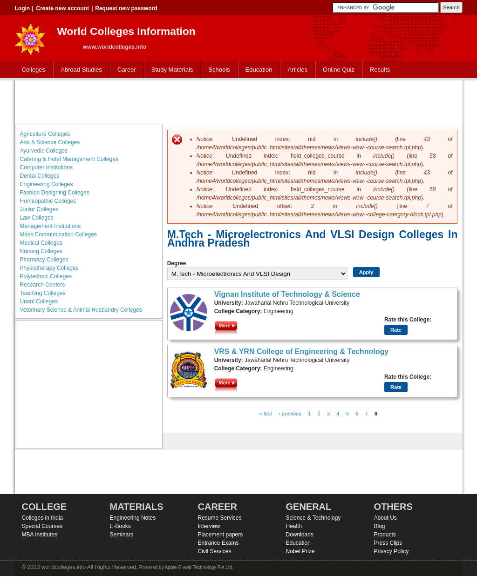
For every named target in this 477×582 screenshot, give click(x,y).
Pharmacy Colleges (44, 259)
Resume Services (220, 518)
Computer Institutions (46, 167)
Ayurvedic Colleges (44, 150)
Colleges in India (42, 518)
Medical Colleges (41, 243)
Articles (297, 69)
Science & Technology (313, 518)
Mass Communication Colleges (58, 234)
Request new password (126, 8)
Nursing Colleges (41, 251)
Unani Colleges (39, 301)
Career (124, 70)
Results (380, 69)
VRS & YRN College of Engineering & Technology (301, 351)
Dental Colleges (40, 176)
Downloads (299, 534)
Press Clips (388, 543)
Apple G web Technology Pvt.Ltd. (199, 567)
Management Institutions (50, 226)
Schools (217, 70)
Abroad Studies (79, 70)
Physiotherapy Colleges (49, 268)
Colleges (31, 70)
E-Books (120, 526)
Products (385, 534)
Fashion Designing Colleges (54, 192)
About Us (385, 518)
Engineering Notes (133, 518)
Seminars (122, 534)
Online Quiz (338, 69)
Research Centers (42, 284)
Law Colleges (37, 217)
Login (22, 8)
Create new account (62, 8)
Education (256, 70)
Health (294, 526)
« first (265, 413)
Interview (209, 526)
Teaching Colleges (43, 293)
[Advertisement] (238, 101)
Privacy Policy (391, 551)
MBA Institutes (40, 534)
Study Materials (170, 70)
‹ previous (290, 413)
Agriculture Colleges (45, 134)
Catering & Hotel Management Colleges (69, 159)
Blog (379, 526)
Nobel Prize (300, 551)
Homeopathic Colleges (48, 201)
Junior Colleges (39, 209)
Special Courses (42, 526)
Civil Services (215, 551)
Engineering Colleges (46, 184)
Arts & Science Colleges (50, 142)
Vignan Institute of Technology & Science (287, 294)
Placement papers (220, 534)
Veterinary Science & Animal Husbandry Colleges (81, 310)
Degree (176, 263)
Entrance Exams (218, 543)
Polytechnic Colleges (46, 276)
